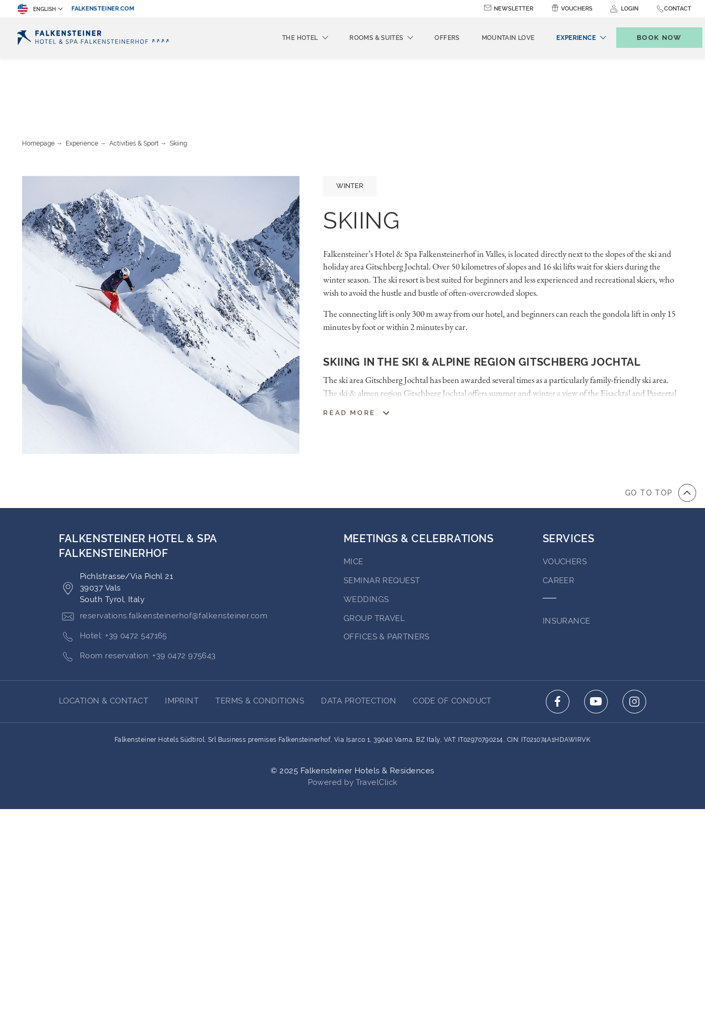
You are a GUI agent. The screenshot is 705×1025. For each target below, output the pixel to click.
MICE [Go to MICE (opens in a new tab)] (354, 504)
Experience (82, 85)
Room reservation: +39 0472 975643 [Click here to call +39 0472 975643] (137, 598)
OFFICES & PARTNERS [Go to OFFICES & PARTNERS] (387, 579)
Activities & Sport (134, 85)
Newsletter (513, 8)
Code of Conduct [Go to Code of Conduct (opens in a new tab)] (452, 643)
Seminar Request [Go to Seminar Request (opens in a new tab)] (382, 522)
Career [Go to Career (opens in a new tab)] (559, 522)
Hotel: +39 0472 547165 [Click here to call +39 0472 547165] (113, 579)
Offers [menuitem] (429, 38)
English (36, 9)
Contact (677, 8)
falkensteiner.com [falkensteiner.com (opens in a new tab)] (102, 8)
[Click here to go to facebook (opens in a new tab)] (557, 644)
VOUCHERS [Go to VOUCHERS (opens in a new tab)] (565, 504)
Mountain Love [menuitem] (490, 38)
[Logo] (96, 37)
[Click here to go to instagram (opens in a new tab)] (634, 644)
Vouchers (577, 8)
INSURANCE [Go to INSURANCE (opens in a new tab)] (566, 563)
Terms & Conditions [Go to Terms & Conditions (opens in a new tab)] (259, 643)
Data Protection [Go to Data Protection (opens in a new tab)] (358, 643)
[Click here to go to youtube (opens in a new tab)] (596, 644)
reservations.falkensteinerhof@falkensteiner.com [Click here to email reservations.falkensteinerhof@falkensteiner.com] (163, 559)
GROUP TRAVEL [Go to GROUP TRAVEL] (374, 560)
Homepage (38, 85)
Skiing (178, 85)
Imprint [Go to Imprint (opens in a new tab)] (182, 643)
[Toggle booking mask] (648, 37)
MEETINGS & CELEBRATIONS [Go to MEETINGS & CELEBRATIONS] (419, 480)
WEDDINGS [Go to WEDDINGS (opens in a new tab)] (366, 541)
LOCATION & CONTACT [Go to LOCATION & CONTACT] (103, 643)
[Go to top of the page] (660, 435)
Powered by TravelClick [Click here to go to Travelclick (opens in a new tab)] (353, 724)
